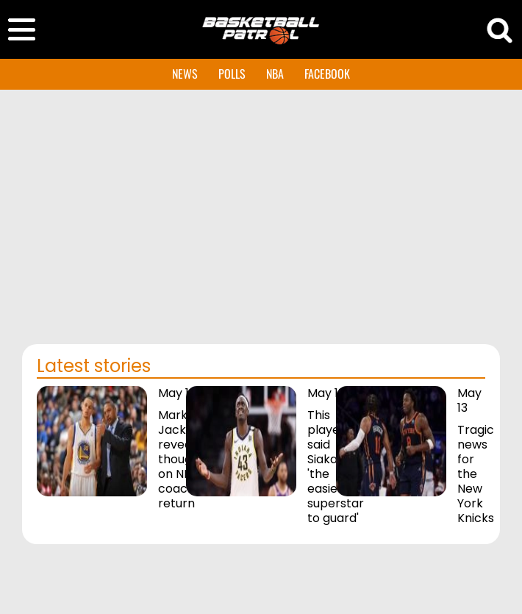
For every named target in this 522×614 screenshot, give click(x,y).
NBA (275, 73)
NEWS (185, 73)
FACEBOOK (327, 73)
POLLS (232, 73)
